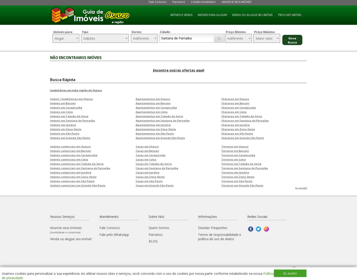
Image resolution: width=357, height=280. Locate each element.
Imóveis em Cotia (61, 112)
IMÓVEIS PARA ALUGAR (212, 15)
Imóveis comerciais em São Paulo (72, 181)
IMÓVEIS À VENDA (181, 15)
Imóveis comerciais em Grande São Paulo (77, 185)
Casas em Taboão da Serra (154, 163)
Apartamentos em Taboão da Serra (159, 116)
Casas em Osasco (147, 146)
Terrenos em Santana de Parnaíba (244, 168)
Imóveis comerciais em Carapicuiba (73, 155)
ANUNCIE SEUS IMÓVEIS (236, 2)
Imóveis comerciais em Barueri (70, 151)
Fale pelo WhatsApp (114, 234)
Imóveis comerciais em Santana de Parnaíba (80, 168)
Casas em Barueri (147, 151)
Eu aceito (290, 273)
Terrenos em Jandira (235, 172)
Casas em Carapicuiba (151, 155)
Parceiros (179, 2)
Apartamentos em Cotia (152, 112)
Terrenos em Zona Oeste (237, 176)
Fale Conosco (157, 2)
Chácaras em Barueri (235, 103)
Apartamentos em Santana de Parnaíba (163, 120)
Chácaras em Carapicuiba (238, 107)
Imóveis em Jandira (63, 125)
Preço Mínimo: (236, 32)
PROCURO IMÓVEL (290, 15)
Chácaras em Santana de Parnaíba (245, 120)
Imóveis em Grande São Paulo (70, 138)
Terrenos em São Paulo (236, 181)
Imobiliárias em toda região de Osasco (76, 90)
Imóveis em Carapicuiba (66, 107)
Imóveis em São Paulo (64, 133)
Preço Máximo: (264, 32)
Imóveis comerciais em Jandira (70, 172)
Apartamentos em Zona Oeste (156, 129)
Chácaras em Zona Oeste (238, 129)
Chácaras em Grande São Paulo (242, 138)
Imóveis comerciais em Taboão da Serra (77, 163)
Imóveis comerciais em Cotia (69, 159)
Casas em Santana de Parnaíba (157, 168)
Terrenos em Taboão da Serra (241, 163)
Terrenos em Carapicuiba (238, 155)
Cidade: (165, 32)
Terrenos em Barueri (235, 151)
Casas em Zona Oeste (150, 176)
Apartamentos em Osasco (153, 99)
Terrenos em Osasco (234, 146)
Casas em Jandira (147, 172)
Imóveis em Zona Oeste (65, 129)
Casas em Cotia (146, 159)
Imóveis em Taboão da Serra (69, 116)
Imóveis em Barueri (63, 103)
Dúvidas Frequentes (212, 228)
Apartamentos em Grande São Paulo (160, 138)
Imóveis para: (63, 32)
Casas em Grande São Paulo (154, 185)
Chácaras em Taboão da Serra (241, 116)
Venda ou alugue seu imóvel (71, 239)
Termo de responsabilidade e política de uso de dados (219, 236)
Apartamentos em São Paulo (155, 133)
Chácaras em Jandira (235, 125)
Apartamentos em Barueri (153, 103)
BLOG (153, 241)
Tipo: (85, 32)
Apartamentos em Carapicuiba (156, 107)
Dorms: (137, 32)
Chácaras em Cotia (234, 112)
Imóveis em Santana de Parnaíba (72, 120)
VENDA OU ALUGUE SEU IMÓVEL (252, 15)
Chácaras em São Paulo (237, 133)
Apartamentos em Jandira (153, 125)
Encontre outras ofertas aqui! (178, 70)
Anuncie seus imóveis (66, 230)
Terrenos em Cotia (233, 159)
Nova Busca (292, 40)
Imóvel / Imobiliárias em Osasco (71, 99)
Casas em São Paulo (149, 181)
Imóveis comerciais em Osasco (70, 146)
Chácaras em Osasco (235, 99)
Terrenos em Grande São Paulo (242, 185)
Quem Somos (159, 228)
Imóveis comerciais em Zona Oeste (73, 176)
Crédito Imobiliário (203, 2)
